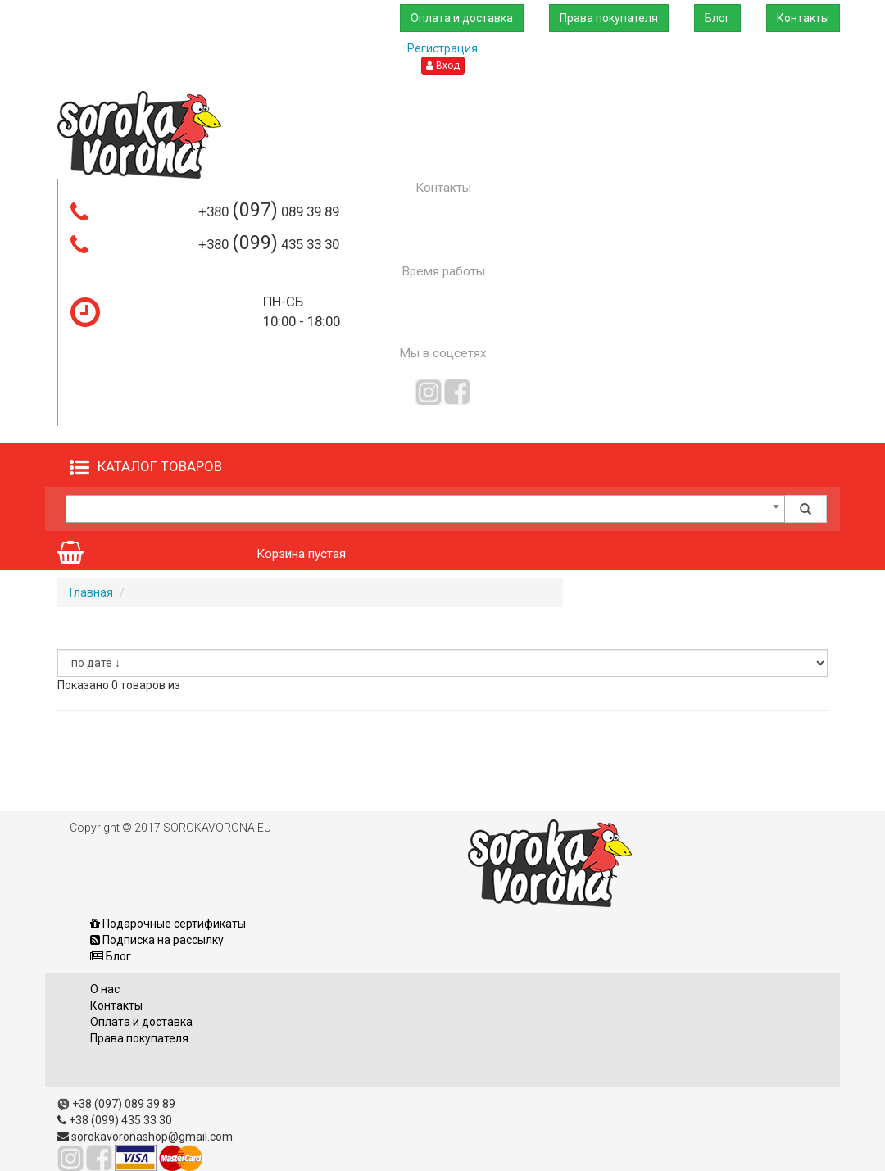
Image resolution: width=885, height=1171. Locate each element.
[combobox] (425, 509)
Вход (443, 65)
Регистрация (442, 48)
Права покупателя (607, 18)
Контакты (803, 18)
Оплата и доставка (459, 18)
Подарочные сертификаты (168, 923)
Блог (716, 18)
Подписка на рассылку (157, 939)
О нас (105, 989)
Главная (91, 592)
